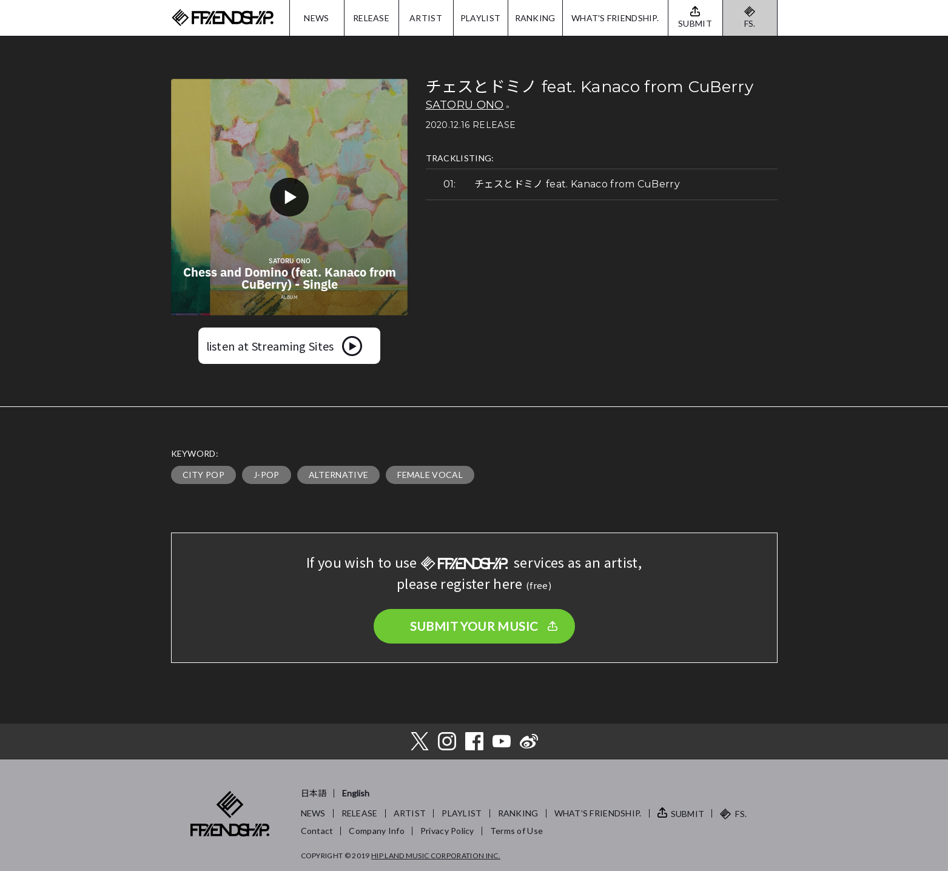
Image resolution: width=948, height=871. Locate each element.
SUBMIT (688, 814)
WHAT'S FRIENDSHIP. (615, 18)
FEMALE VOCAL (430, 474)
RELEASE (371, 18)
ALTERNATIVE (339, 474)
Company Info (376, 831)
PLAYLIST (480, 18)
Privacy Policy (447, 831)
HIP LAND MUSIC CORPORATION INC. (435, 855)
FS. (750, 23)
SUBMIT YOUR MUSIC (474, 626)
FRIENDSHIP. (222, 18)
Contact (317, 831)
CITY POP (204, 474)
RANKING (535, 18)
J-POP (267, 474)
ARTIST (425, 18)
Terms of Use (516, 831)
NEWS (316, 18)
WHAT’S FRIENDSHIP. (598, 813)
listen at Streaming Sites (270, 346)
